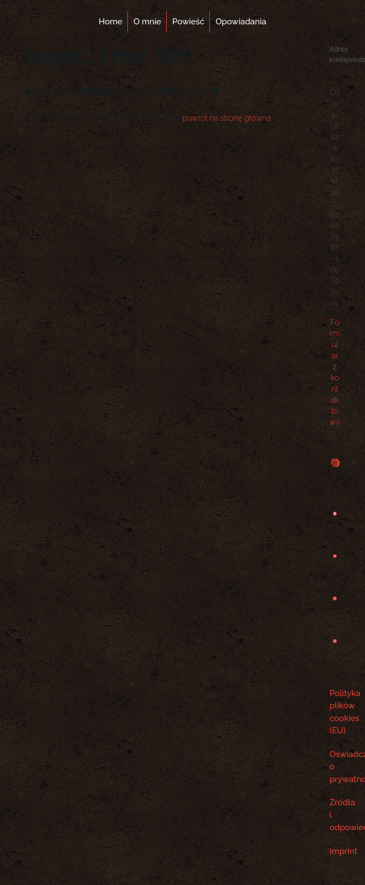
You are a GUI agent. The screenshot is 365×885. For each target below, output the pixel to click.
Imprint (335, 851)
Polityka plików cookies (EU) (335, 712)
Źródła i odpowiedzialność (335, 814)
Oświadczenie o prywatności (335, 766)
